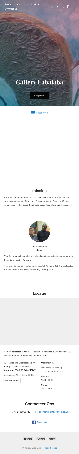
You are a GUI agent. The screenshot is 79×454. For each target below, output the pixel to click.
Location (33, 4)
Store (8, 4)
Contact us (11, 8)
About (19, 4)
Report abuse (51, 448)
